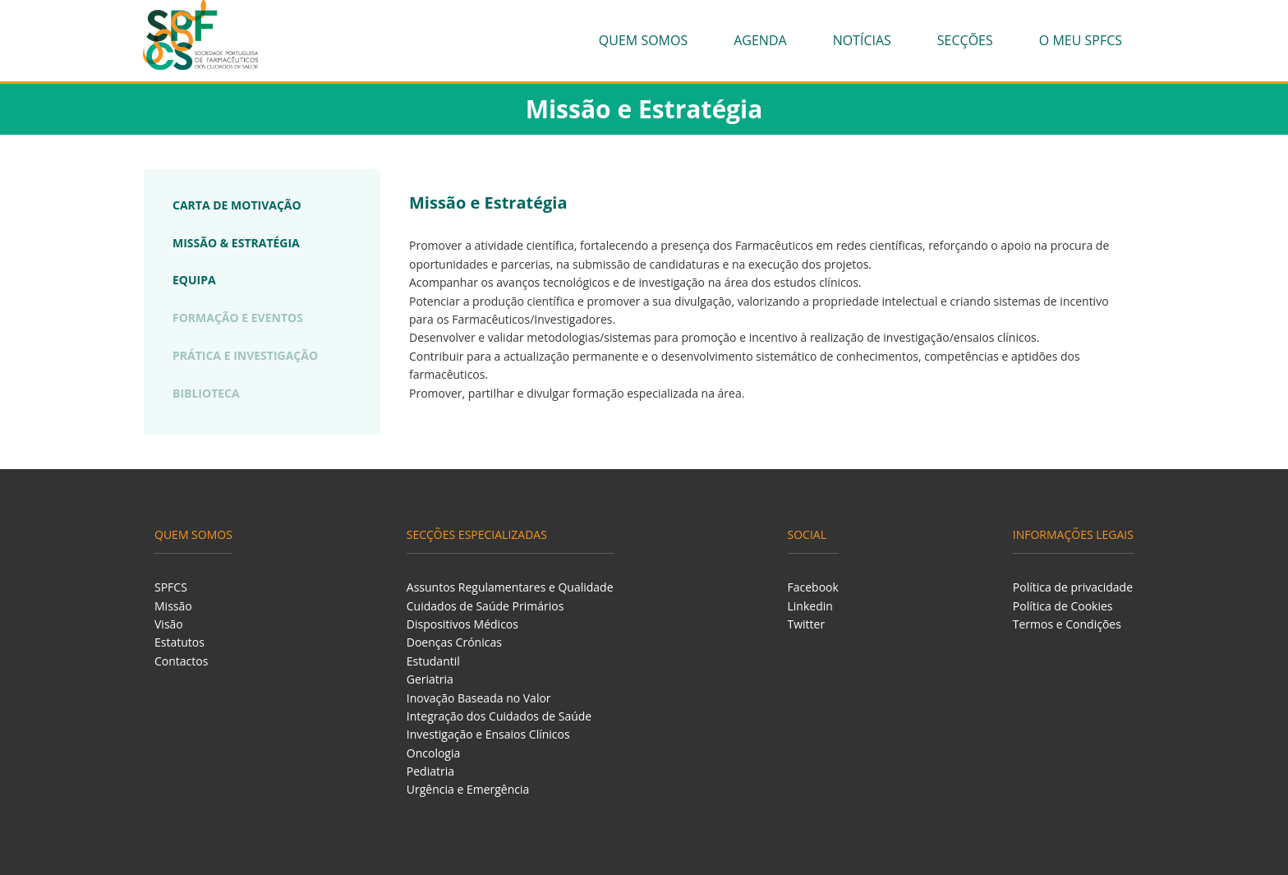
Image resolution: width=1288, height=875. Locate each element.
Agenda (760, 40)
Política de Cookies (1063, 606)
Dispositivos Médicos (462, 624)
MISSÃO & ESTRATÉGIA (236, 243)
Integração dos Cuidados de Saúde (499, 716)
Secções (965, 40)
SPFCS (170, 587)
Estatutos (179, 642)
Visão (168, 624)
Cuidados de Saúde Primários (485, 606)
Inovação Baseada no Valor (479, 698)
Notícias (862, 40)
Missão (173, 606)
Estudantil (433, 661)
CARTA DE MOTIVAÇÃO (236, 205)
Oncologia (433, 753)
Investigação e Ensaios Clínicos (488, 734)
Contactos (181, 661)
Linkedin (810, 606)
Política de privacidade (1073, 587)
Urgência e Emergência (468, 789)
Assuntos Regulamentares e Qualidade (510, 587)
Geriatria (430, 679)
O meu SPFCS (1080, 40)
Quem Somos (643, 40)
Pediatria (430, 771)
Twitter (807, 624)
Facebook (813, 587)
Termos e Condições (1067, 624)
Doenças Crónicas (454, 642)
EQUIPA (194, 280)
